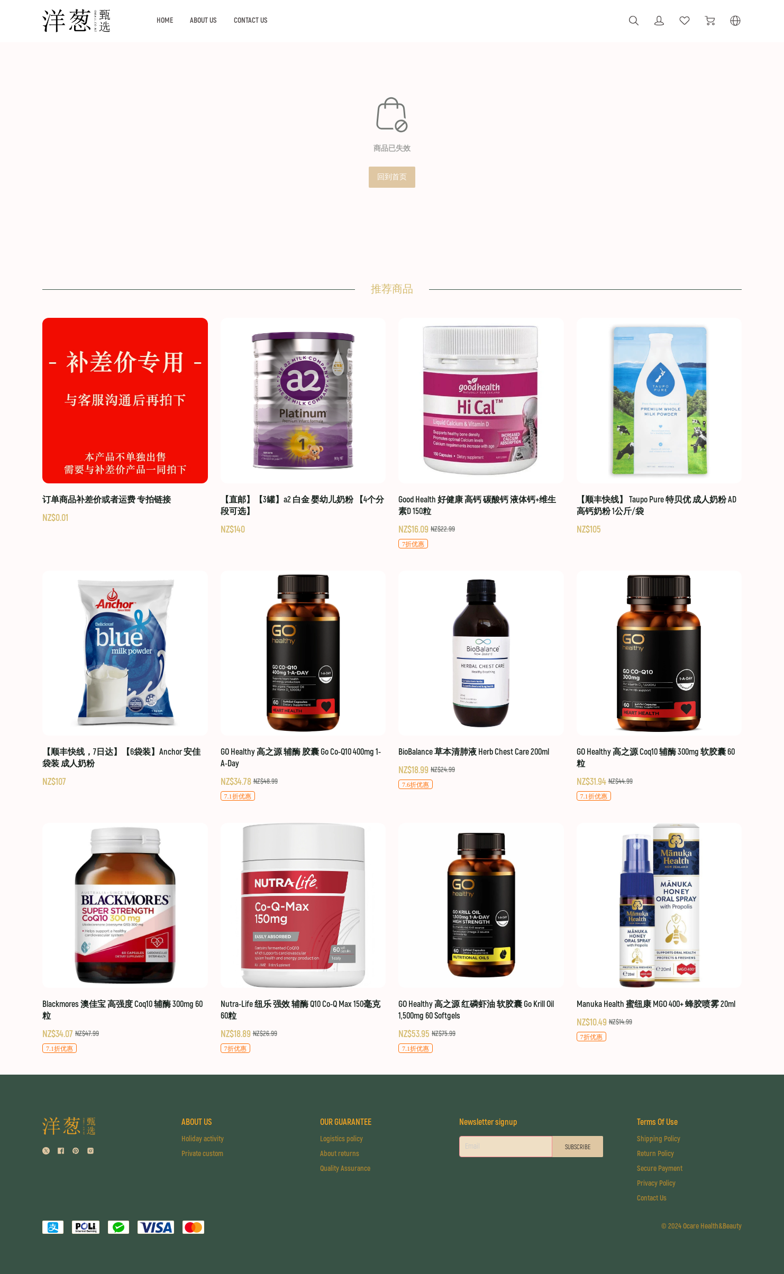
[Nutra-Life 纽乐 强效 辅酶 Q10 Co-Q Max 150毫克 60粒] (303, 938)
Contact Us (653, 1198)
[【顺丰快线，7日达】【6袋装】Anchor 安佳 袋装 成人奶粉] (125, 680)
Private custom (201, 1153)
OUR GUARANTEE (343, 1122)
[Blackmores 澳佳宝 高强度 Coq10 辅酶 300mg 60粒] (125, 938)
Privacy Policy (657, 1183)
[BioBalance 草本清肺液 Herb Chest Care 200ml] (481, 680)
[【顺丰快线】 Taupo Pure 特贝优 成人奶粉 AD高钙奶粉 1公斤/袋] (659, 427)
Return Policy (656, 1153)
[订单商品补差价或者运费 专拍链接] (125, 421)
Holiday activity (201, 1138)
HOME (165, 20)
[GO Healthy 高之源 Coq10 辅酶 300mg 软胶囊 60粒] (659, 686)
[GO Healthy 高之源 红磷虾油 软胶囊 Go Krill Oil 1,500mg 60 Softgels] (481, 938)
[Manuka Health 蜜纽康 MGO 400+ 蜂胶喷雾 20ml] (659, 932)
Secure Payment (660, 1168)
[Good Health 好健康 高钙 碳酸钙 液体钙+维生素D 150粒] (481, 433)
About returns (337, 1153)
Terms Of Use (658, 1122)
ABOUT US (203, 20)
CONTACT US (251, 20)
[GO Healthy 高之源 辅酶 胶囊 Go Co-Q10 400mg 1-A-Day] (303, 686)
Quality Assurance (343, 1168)
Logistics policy (339, 1138)
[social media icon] (46, 1152)
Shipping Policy (659, 1138)
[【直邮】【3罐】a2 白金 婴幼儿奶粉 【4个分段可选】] (303, 427)
